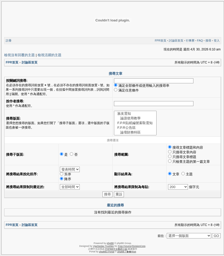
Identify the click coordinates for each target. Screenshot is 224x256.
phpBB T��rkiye (126, 251)
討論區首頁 (176, 40)
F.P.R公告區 (135, 127)
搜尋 (208, 40)
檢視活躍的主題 (49, 55)
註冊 (9, 40)
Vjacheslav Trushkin (103, 246)
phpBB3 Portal (106, 251)
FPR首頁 (160, 40)
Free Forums (124, 246)
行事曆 (190, 40)
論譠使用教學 (135, 118)
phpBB (110, 243)
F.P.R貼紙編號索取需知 (135, 123)
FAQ (200, 40)
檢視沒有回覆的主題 (19, 55)
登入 (217, 40)
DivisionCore (138, 246)
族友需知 (135, 113)
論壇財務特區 (135, 132)
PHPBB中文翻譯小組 (116, 249)
